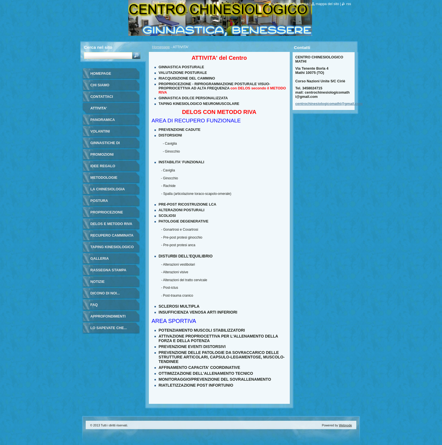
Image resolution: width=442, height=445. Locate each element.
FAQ (94, 305)
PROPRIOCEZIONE (106, 212)
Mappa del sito (327, 4)
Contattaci (101, 96)
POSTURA (99, 201)
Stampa (302, 4)
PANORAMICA (102, 120)
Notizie (97, 281)
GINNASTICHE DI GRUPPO (105, 145)
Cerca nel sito (98, 47)
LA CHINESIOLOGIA (107, 189)
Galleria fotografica (103, 260)
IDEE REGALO (102, 166)
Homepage (161, 47)
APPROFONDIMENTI (108, 316)
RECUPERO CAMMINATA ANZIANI (112, 237)
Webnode (345, 425)
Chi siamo (100, 85)
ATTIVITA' (98, 108)
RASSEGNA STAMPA (108, 270)
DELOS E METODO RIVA (111, 224)
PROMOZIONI (102, 154)
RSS (348, 4)
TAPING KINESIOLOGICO (112, 247)
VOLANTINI (100, 131)
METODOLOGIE (104, 177)
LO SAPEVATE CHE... (108, 328)
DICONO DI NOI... (105, 293)
